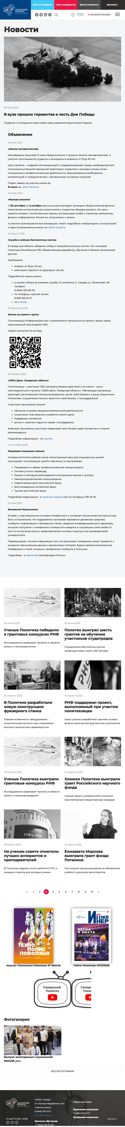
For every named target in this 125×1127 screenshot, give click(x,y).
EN (93, 14)
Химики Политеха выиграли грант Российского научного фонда (92, 783)
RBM (112, 1124)
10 (92, 891)
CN (104, 14)
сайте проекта (30, 187)
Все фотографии (62, 1071)
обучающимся (66, 5)
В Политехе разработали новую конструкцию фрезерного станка (28, 706)
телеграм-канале (52, 497)
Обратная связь (82, 1102)
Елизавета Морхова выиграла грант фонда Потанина (86, 855)
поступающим (43, 5)
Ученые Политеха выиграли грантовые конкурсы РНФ (31, 781)
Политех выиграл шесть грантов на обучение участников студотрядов (88, 634)
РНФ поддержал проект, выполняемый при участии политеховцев (91, 706)
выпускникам (89, 5)
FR (100, 14)
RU (89, 14)
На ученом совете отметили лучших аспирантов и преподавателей (31, 855)
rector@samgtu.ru (44, 1115)
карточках (32, 555)
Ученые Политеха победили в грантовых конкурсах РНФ (31, 632)
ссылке (22, 302)
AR (108, 14)
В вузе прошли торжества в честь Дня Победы (49, 114)
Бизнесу (112, 5)
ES (97, 14)
